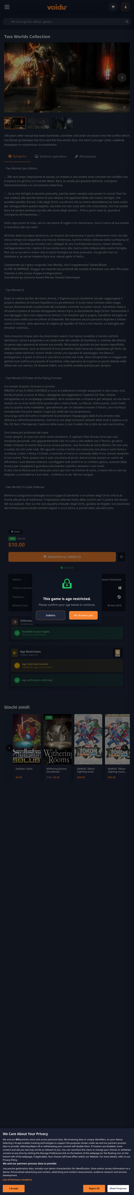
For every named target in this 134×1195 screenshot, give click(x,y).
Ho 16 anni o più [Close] (83, 615)
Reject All (94, 1188)
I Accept (13, 1188)
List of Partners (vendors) (17, 1179)
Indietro (50, 615)
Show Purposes (118, 1188)
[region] (67, 1161)
